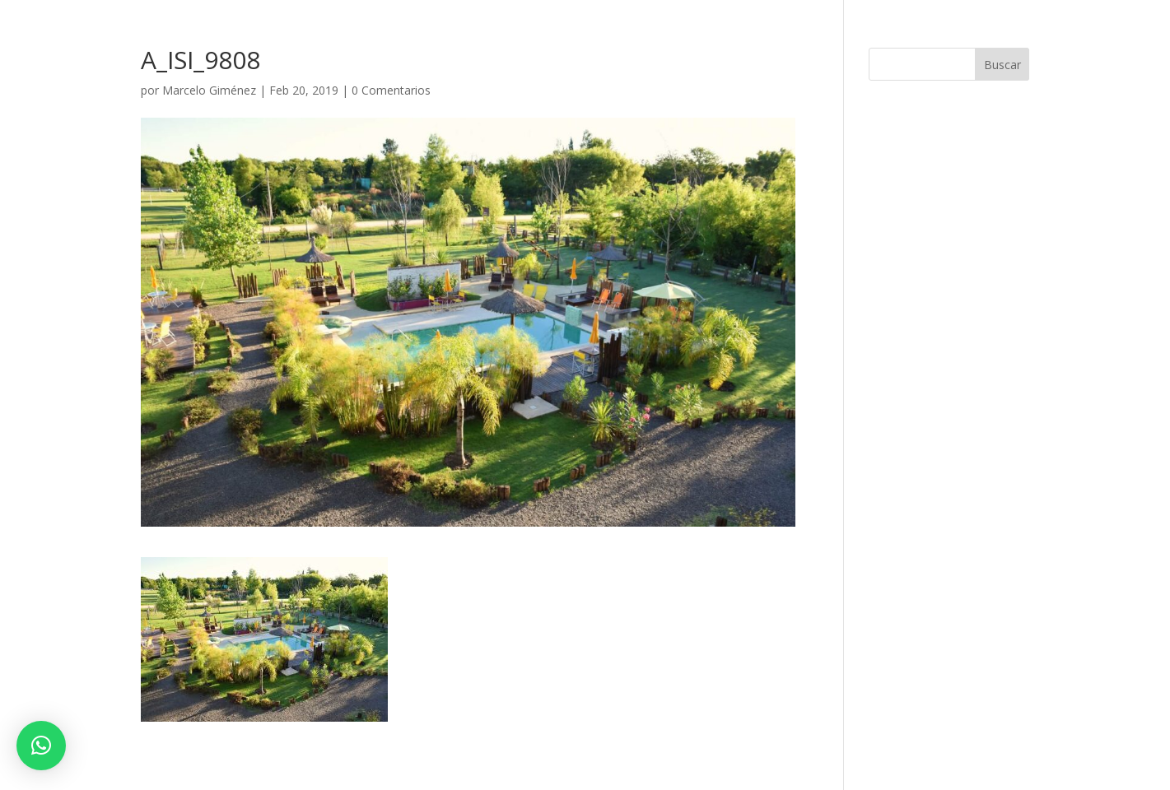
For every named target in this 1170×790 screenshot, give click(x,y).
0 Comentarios (391, 90)
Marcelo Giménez (209, 90)
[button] (41, 745)
